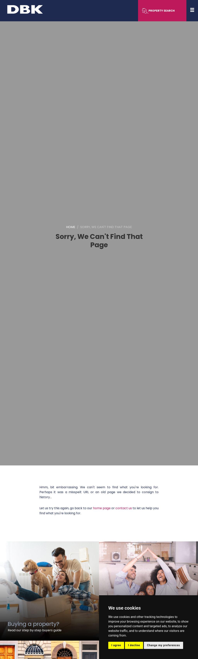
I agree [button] (116, 645)
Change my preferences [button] (163, 645)
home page (102, 508)
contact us (123, 508)
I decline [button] (134, 645)
